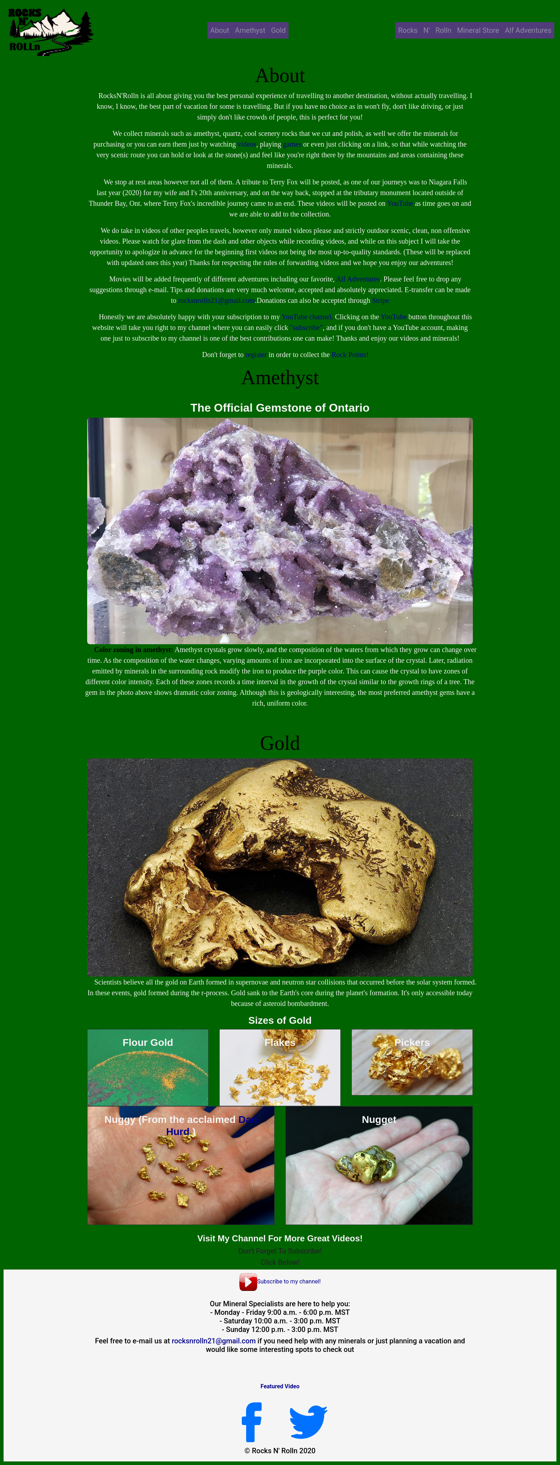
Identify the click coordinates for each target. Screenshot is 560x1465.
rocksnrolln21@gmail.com (216, 300)
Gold (278, 30)
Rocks (408, 30)
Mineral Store (478, 30)
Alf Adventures (528, 30)
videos (247, 144)
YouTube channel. (307, 317)
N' (426, 30)
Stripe (380, 300)
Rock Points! (350, 354)
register (256, 354)
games (292, 144)
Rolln (443, 30)
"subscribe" (306, 327)
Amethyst (250, 30)
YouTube (400, 203)
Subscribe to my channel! (280, 1281)
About (219, 30)
